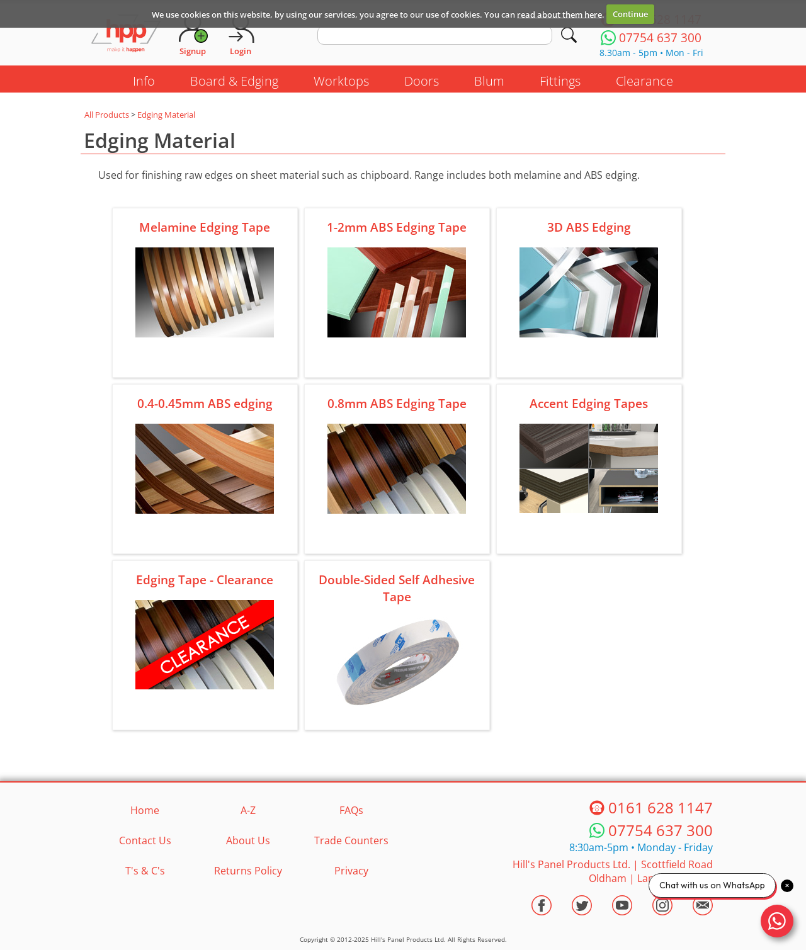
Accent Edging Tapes (589, 403)
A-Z (248, 810)
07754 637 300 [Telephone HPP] (660, 830)
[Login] (240, 34)
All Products (106, 114)
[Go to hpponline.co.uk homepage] (125, 35)
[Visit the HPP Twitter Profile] (582, 905)
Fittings (560, 80)
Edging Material (166, 114)
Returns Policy (248, 871)
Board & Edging (234, 80)
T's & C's (145, 871)
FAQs (351, 810)
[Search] (569, 35)
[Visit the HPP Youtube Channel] (622, 905)
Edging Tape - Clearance (204, 579)
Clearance (644, 80)
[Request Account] (192, 34)
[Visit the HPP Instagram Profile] (662, 905)
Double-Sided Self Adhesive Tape (397, 588)
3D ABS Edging (589, 226)
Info (144, 80)
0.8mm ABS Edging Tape (397, 403)
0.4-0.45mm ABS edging (205, 403)
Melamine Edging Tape (204, 226)
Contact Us (145, 840)
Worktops (341, 80)
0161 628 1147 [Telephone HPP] (660, 807)
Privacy (351, 871)
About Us (248, 840)
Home (144, 810)
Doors (421, 80)
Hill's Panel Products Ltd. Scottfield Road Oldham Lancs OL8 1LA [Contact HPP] (613, 871)
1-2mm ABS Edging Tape (397, 226)
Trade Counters (351, 840)
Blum (489, 80)
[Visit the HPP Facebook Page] (541, 905)
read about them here (559, 14)
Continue (630, 14)
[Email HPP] (703, 905)
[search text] (434, 35)
